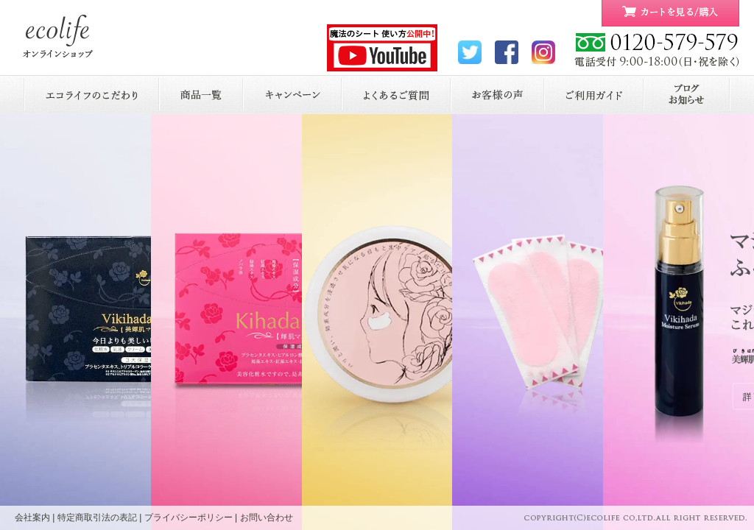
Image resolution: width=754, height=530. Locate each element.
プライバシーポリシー (188, 517)
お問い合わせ (266, 517)
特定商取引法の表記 (97, 517)
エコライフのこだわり (91, 94)
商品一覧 (201, 94)
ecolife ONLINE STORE (58, 36)
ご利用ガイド (594, 94)
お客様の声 (497, 94)
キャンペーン (292, 94)
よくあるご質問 (396, 94)
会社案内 (32, 517)
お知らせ (687, 94)
